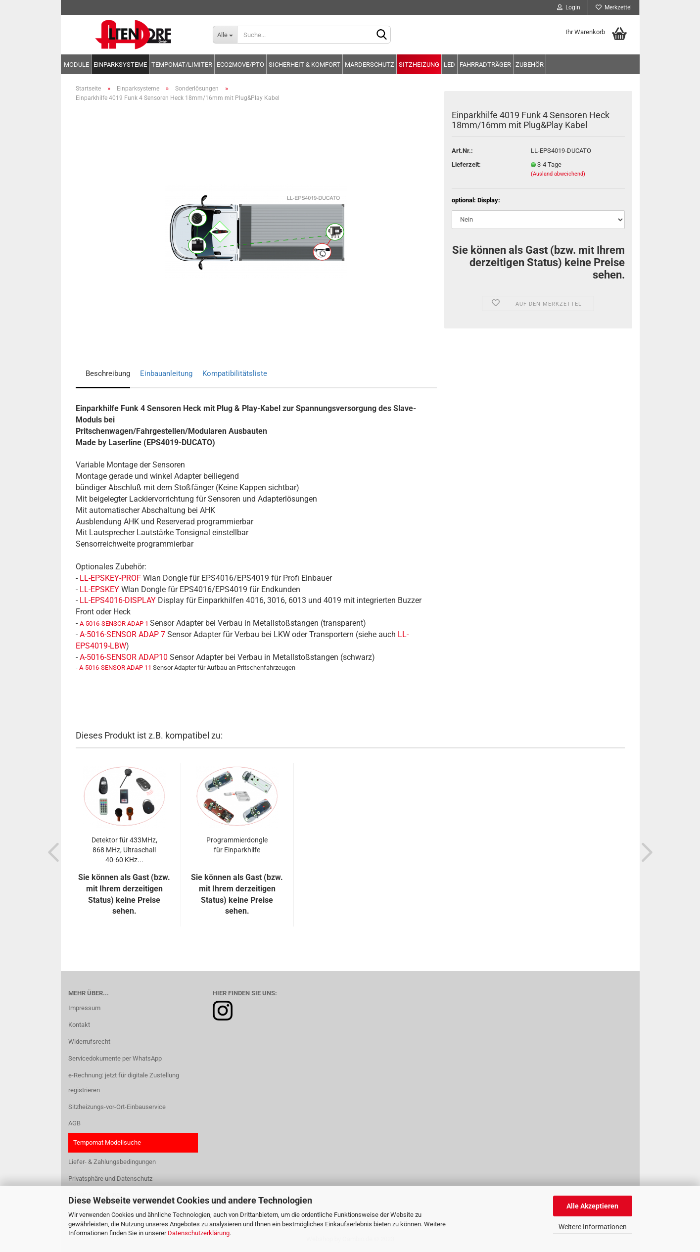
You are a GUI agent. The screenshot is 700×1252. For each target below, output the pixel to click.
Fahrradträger (485, 64)
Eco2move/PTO (240, 64)
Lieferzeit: (466, 164)
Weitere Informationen (593, 1227)
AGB (74, 1123)
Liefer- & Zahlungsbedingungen (112, 1161)
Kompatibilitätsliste (234, 373)
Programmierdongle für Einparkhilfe (237, 845)
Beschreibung (108, 373)
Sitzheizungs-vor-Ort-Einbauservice (117, 1107)
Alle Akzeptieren (592, 1206)
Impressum (84, 1008)
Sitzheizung (419, 64)
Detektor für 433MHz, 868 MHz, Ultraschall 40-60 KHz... (124, 850)
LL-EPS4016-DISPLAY (118, 600)
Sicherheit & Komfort (304, 64)
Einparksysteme (120, 64)
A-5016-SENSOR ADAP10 (124, 657)
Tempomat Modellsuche (107, 1142)
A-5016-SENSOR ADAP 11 (115, 667)
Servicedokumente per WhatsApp (115, 1058)
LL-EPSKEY (99, 589)
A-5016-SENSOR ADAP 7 (122, 634)
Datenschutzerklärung (199, 1233)
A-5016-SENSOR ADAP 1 (114, 623)
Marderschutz (369, 64)
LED (449, 64)
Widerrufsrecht (89, 1041)
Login (568, 7)
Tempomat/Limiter (181, 64)
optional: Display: (476, 200)
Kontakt (79, 1024)
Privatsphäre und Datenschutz (110, 1178)
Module (76, 64)
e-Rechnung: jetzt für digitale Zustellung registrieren (123, 1082)
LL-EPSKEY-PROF (110, 578)
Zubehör (529, 64)
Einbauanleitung (166, 373)
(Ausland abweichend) (558, 174)
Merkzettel (614, 7)
